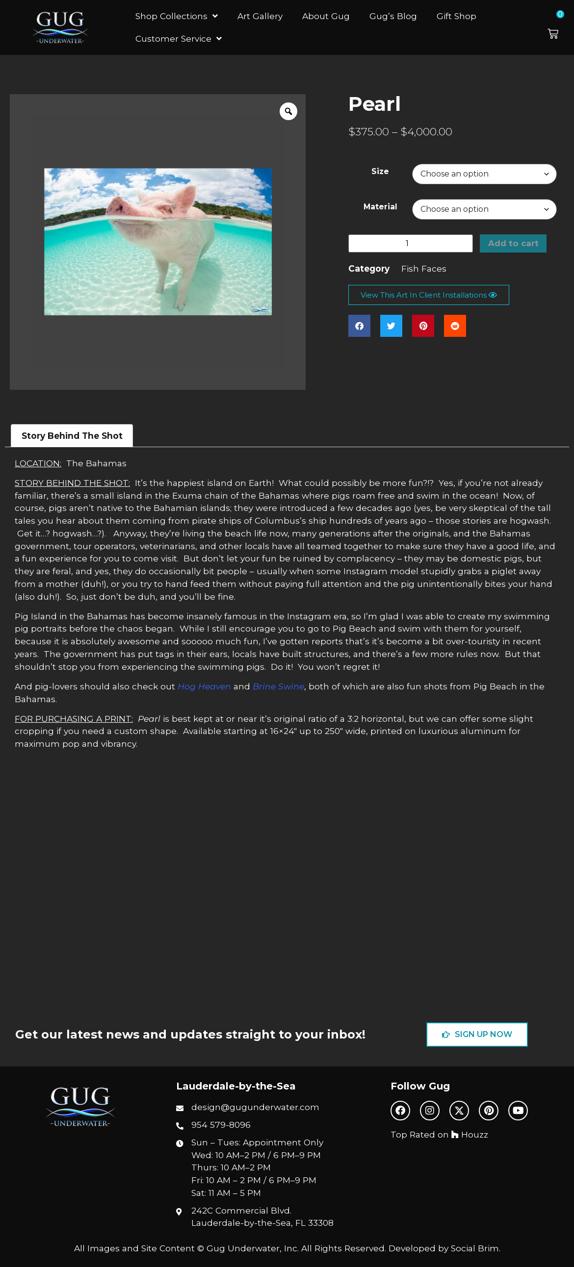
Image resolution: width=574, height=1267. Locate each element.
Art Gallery (260, 16)
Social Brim (475, 1248)
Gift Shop (456, 16)
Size (380, 171)
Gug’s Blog (393, 16)
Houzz (469, 1134)
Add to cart (513, 244)
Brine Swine (278, 686)
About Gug (326, 16)
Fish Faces (423, 269)
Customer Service (178, 38)
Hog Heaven (204, 686)
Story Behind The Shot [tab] (72, 436)
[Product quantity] (410, 243)
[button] (558, 27)
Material (380, 206)
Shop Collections (176, 16)
